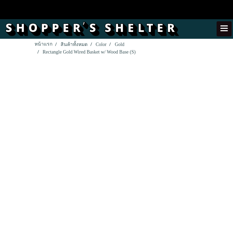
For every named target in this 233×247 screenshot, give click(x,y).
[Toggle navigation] (224, 28)
